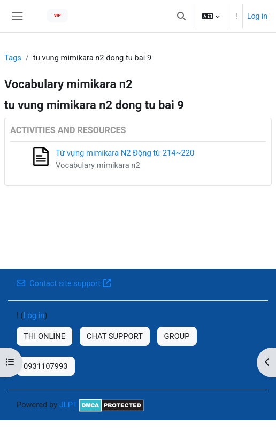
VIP (57, 15)
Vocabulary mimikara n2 (98, 165)
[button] (181, 16)
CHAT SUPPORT (115, 336)
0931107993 (46, 366)
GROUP (177, 336)
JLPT (68, 405)
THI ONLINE (44, 336)
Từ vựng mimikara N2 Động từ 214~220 (125, 153)
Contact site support (64, 283)
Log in (257, 16)
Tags (12, 58)
